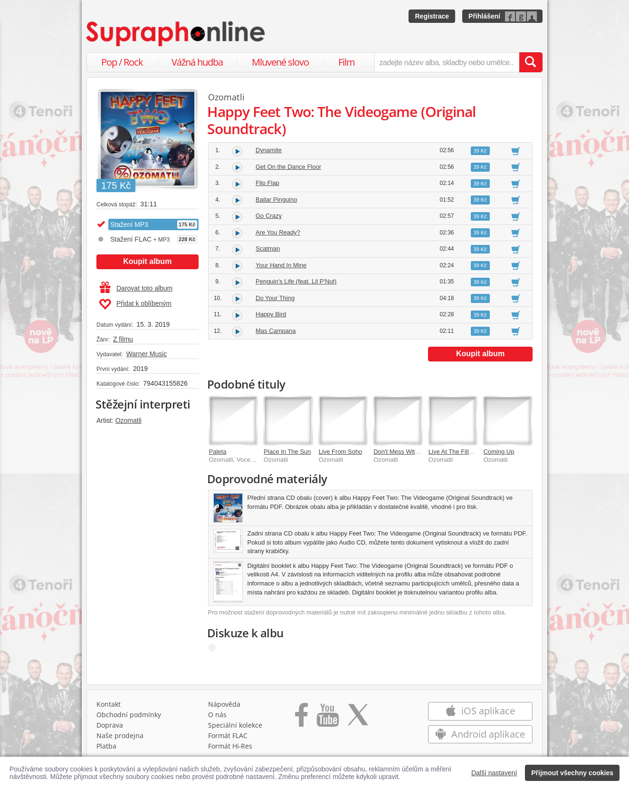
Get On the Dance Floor (288, 166)
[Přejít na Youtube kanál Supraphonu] (327, 718)
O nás (217, 714)
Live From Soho (340, 451)
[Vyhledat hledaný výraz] (531, 62)
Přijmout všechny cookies (572, 773)
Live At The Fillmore (456, 451)
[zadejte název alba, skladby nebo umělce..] (446, 62)
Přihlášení (484, 16)
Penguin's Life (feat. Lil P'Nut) (296, 281)
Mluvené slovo (280, 62)
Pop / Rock (122, 62)
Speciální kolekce (235, 725)
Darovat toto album (136, 288)
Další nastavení (494, 773)
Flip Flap (267, 182)
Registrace (432, 16)
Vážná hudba (197, 62)
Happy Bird (271, 314)
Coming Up (498, 451)
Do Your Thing (275, 298)
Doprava (109, 725)
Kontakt (108, 704)
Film (346, 62)
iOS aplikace (480, 710)
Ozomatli (128, 420)
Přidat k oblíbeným (135, 304)
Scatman (268, 248)
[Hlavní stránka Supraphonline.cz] (176, 34)
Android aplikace (480, 734)
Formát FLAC (228, 735)
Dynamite (269, 150)
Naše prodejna (119, 735)
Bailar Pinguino (276, 199)
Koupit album (147, 261)
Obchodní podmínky (128, 714)
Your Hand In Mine (281, 265)
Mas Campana (276, 330)
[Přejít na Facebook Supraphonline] (301, 718)
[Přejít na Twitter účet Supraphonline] (358, 718)
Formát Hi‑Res (230, 745)
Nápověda (224, 704)
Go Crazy (269, 215)
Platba (106, 745)
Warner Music (146, 354)
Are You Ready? (278, 232)
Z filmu (123, 339)
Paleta (218, 451)
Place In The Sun (287, 451)
